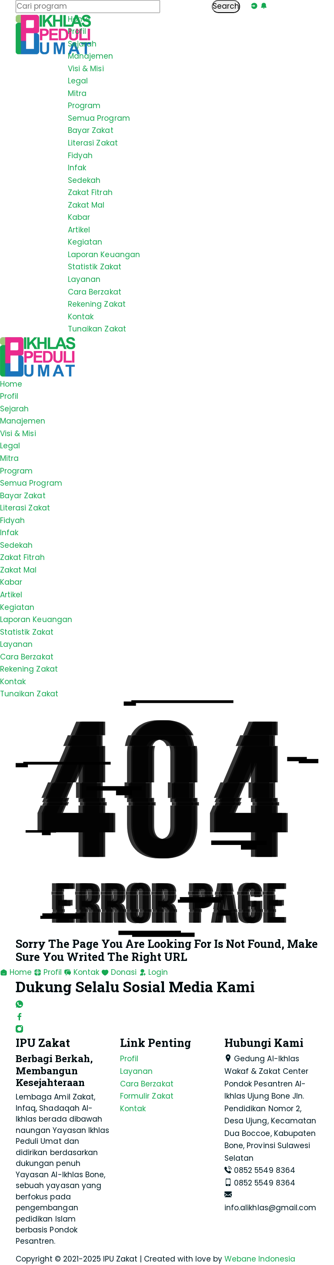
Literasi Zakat (93, 143)
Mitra (77, 93)
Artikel (79, 230)
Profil (77, 31)
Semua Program (99, 118)
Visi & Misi (86, 68)
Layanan (84, 279)
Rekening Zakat (97, 304)
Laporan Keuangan (104, 254)
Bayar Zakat (91, 130)
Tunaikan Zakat (97, 329)
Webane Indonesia (259, 1259)
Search (226, 6)
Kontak (81, 316)
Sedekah (84, 180)
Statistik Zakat (94, 267)
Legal (78, 81)
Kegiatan (85, 242)
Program (84, 105)
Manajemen (90, 56)
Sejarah (82, 44)
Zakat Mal (86, 205)
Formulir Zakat (147, 1096)
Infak (77, 167)
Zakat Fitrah (90, 192)
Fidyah (80, 155)
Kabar (79, 217)
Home (79, 19)
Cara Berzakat (94, 292)
